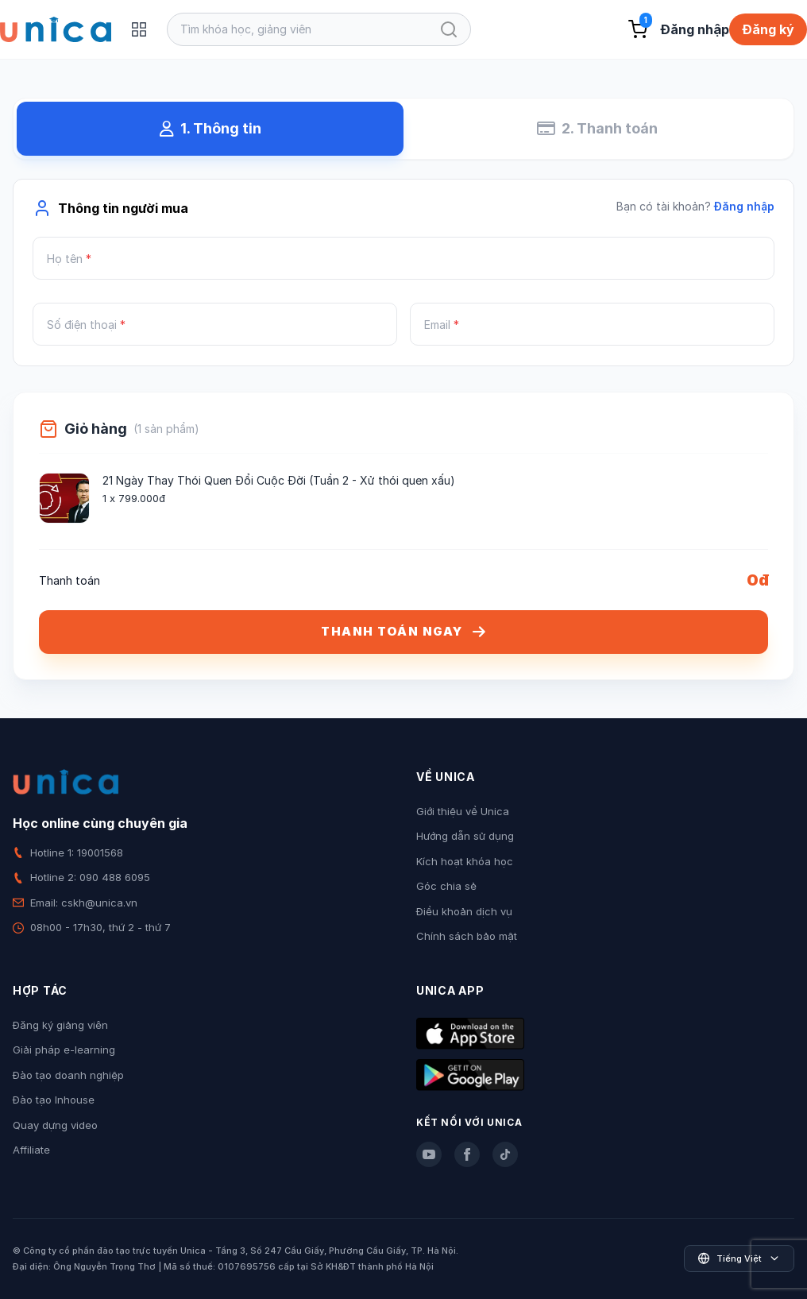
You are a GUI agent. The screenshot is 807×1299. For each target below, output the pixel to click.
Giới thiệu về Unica (462, 811)
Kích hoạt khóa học (464, 861)
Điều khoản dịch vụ (464, 911)
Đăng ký (768, 29)
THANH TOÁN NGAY (403, 631)
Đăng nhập (694, 29)
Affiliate (31, 1149)
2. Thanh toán (597, 128)
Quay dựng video (55, 1125)
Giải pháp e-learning (64, 1049)
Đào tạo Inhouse (54, 1099)
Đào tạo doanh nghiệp (68, 1075)
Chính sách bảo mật (466, 936)
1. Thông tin (210, 128)
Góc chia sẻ (446, 886)
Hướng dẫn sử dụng (465, 835)
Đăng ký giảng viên (60, 1025)
